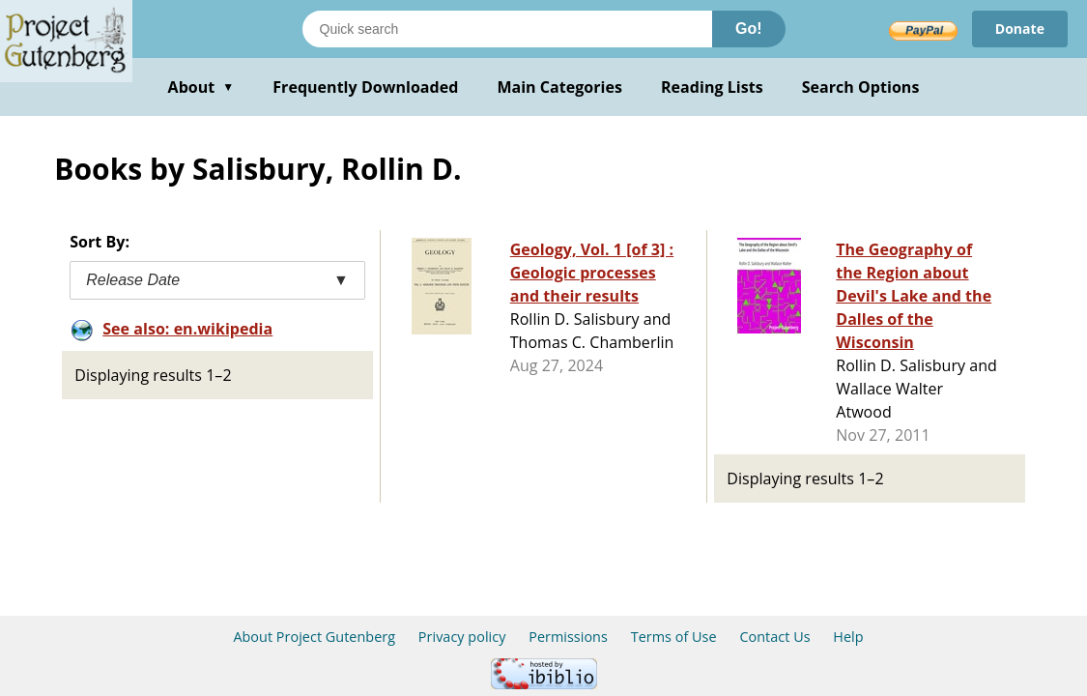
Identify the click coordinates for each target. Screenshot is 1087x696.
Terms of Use (674, 636)
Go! (748, 28)
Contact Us (774, 636)
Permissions (568, 636)
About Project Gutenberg (314, 636)
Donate (1019, 28)
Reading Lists (712, 87)
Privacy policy (462, 636)
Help (848, 636)
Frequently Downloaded (365, 87)
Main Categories (559, 87)
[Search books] (507, 29)
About (201, 87)
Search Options (861, 87)
